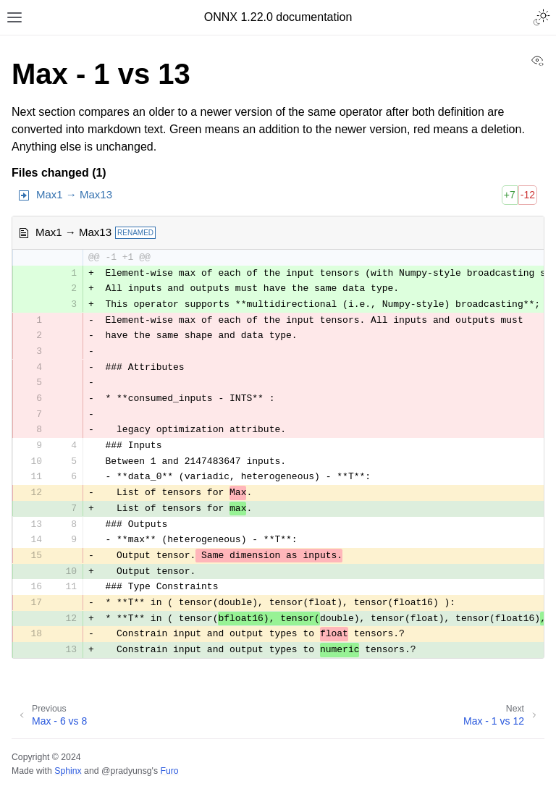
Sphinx (67, 771)
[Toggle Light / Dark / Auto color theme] (541, 17)
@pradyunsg (126, 771)
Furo (169, 771)
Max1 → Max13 (74, 194)
